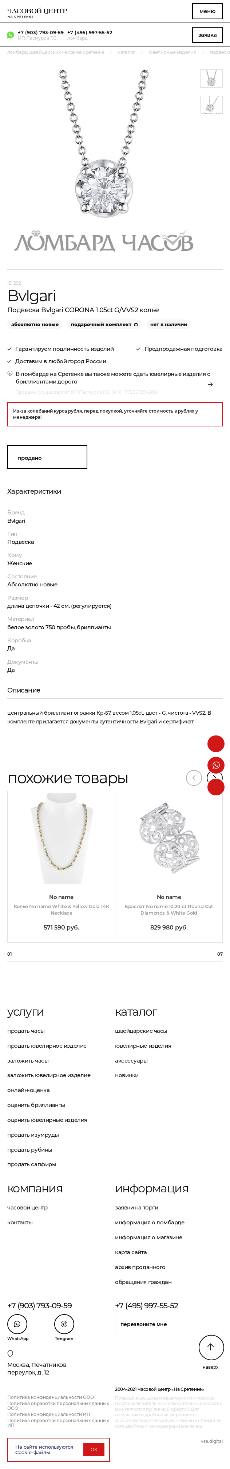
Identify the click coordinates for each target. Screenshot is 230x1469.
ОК (94, 1449)
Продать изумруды (33, 1134)
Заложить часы (27, 1060)
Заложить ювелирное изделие (48, 1075)
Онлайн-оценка (28, 1090)
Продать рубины (29, 1149)
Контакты (19, 1222)
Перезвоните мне (143, 1324)
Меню (207, 11)
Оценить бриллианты (36, 1104)
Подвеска (20, 541)
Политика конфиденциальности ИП (48, 1414)
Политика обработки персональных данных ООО (58, 1405)
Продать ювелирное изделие (47, 1045)
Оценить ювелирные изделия (47, 1119)
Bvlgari (16, 520)
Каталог (136, 1012)
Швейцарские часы (141, 1030)
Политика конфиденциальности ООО (50, 1397)
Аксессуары (131, 1060)
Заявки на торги (136, 1207)
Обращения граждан (143, 1282)
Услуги (25, 1012)
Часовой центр (27, 1207)
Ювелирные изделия (143, 1045)
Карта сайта (131, 1252)
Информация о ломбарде (150, 1222)
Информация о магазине (148, 1237)
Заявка (207, 34)
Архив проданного (140, 1267)
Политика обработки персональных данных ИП (58, 1423)
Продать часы (26, 1030)
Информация (151, 1188)
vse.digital (212, 1441)
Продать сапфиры (31, 1164)
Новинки (127, 1075)
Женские (19, 563)
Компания (34, 1188)
